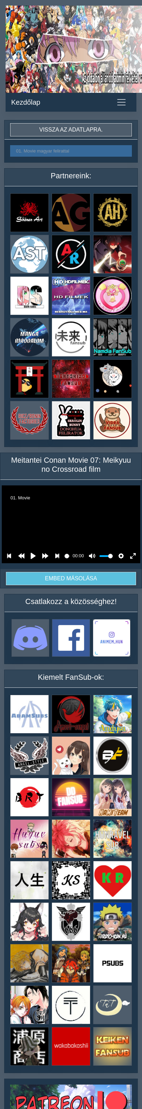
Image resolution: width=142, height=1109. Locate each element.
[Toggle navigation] (121, 102)
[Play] (33, 555)
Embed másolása (71, 578)
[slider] (67, 556)
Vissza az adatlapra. (71, 130)
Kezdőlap (25, 102)
